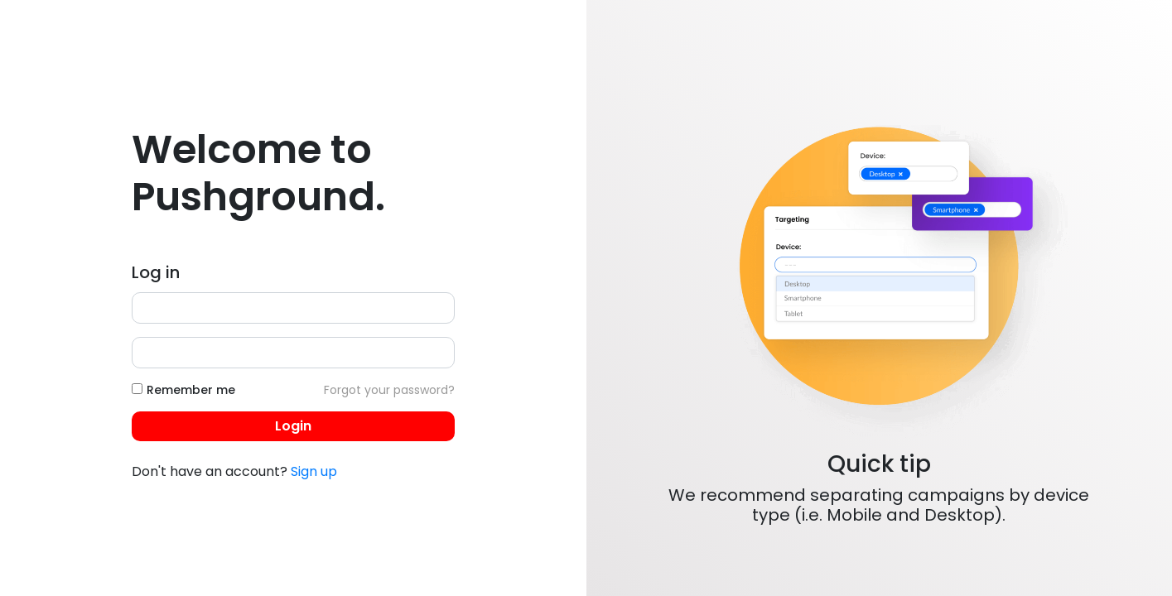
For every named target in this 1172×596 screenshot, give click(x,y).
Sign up (314, 471)
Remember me (191, 390)
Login (293, 425)
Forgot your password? (389, 390)
